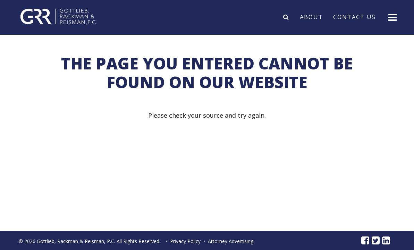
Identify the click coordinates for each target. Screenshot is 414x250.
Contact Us (354, 17)
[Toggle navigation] (392, 17)
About (311, 17)
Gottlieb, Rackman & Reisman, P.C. (76, 241)
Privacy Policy (185, 241)
